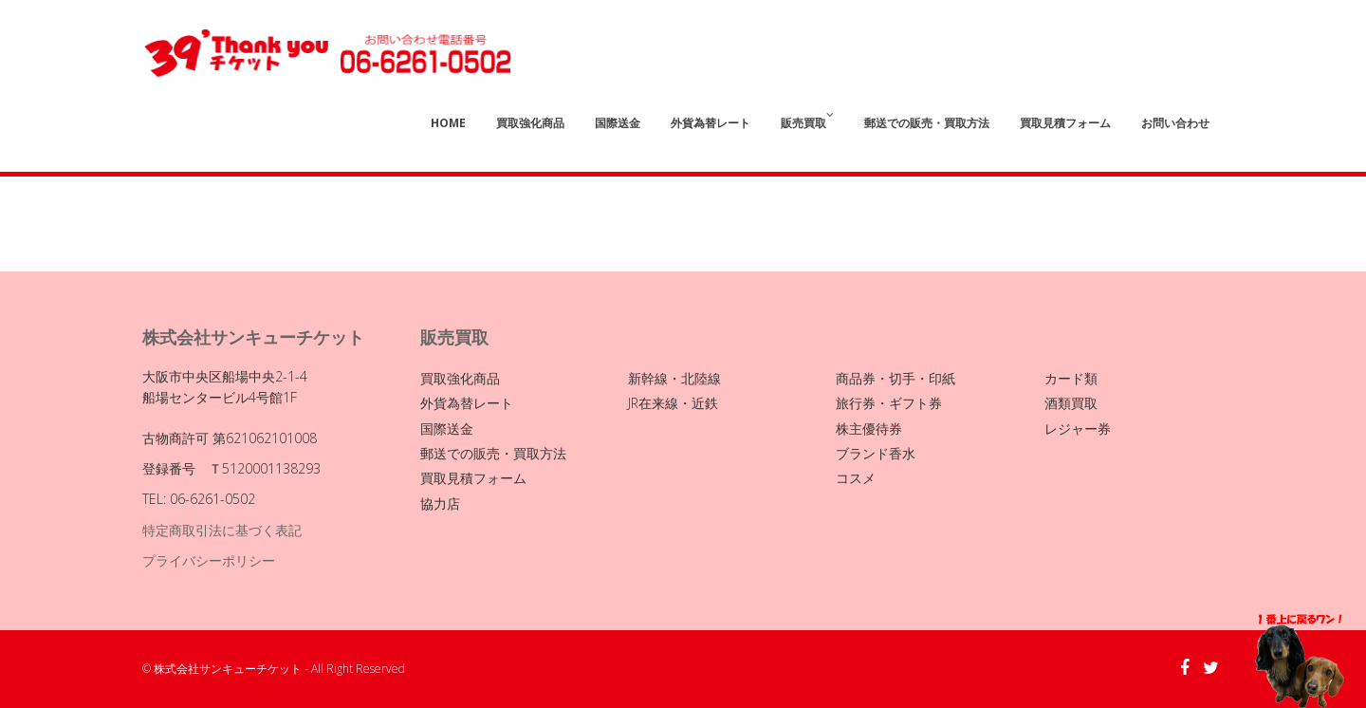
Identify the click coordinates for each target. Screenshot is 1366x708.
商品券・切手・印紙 (895, 378)
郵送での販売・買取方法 (926, 123)
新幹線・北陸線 (674, 378)
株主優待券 (869, 428)
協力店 (440, 503)
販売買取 (807, 120)
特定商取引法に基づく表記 (222, 530)
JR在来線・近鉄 (673, 403)
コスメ (856, 478)
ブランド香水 (875, 453)
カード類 (1071, 378)
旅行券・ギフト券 (889, 403)
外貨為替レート (710, 123)
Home (448, 123)
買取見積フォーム (1065, 123)
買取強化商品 (530, 123)
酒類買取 (1071, 403)
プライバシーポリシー (208, 560)
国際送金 (617, 123)
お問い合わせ (1175, 123)
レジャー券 (1077, 428)
